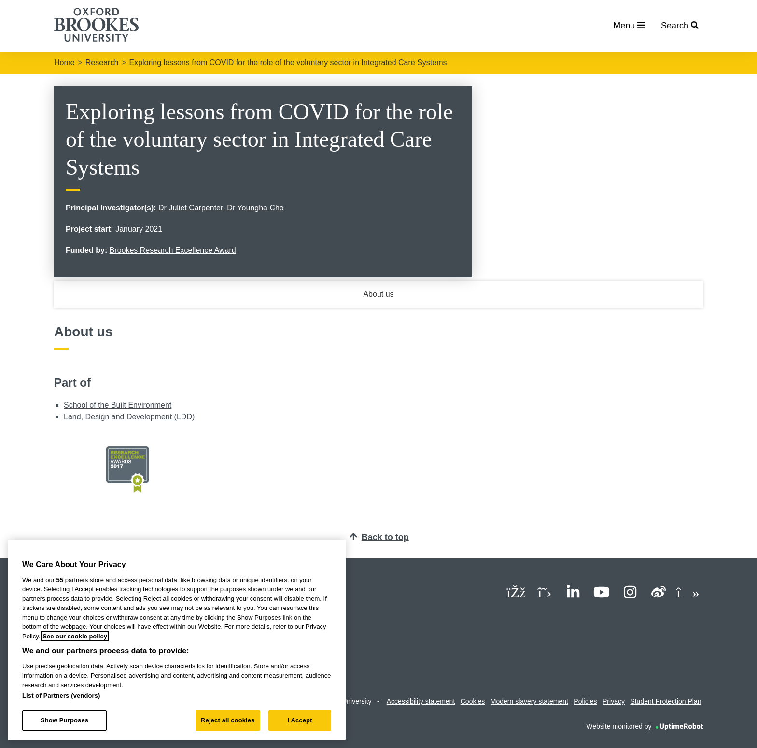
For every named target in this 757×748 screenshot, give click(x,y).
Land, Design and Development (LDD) (129, 417)
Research (101, 62)
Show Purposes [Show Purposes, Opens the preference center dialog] (64, 720)
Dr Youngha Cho (255, 208)
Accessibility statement (421, 701)
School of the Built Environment (117, 405)
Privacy (614, 701)
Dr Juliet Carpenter (190, 208)
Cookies (473, 701)
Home (64, 62)
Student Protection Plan (665, 701)
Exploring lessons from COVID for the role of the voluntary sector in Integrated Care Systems (288, 62)
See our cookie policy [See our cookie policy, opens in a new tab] (74, 636)
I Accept (299, 720)
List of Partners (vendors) (61, 695)
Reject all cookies (227, 720)
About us (378, 294)
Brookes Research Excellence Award (173, 250)
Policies (585, 701)
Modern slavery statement (529, 701)
